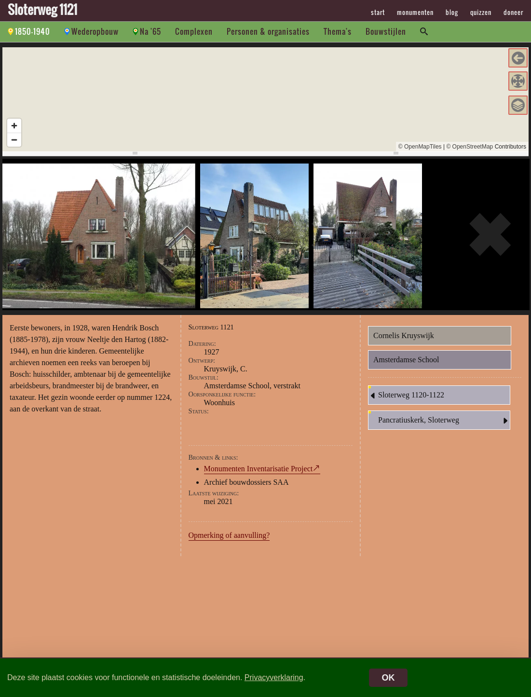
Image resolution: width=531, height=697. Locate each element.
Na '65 (150, 31)
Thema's (338, 31)
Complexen (194, 31)
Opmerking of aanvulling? (229, 535)
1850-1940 (32, 31)
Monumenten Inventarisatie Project (258, 469)
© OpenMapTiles (420, 146)
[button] (518, 58)
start (378, 12)
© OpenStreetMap (469, 146)
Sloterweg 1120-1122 (406, 395)
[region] (265, 99)
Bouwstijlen (386, 31)
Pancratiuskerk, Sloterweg (444, 420)
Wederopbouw (95, 31)
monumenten (415, 12)
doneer (513, 12)
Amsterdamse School (406, 359)
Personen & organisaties (268, 31)
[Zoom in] (14, 126)
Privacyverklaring (274, 677)
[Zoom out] (14, 140)
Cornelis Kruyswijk (403, 335)
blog (452, 12)
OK (388, 678)
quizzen (480, 12)
